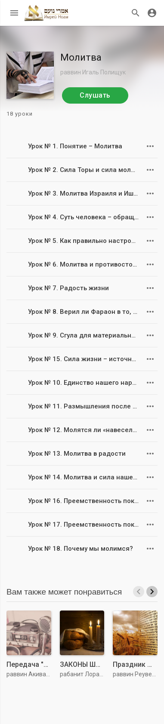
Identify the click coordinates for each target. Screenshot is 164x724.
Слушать (95, 95)
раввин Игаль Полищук (93, 72)
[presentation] (138, 591)
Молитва (81, 57)
